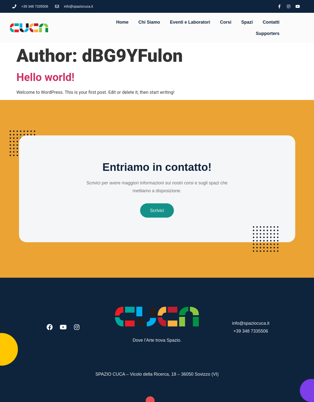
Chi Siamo (149, 22)
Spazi (247, 22)
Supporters (267, 33)
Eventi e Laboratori (190, 22)
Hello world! (45, 77)
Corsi (225, 22)
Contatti (271, 22)
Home (122, 22)
